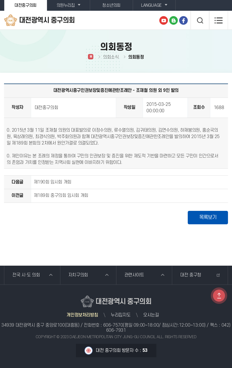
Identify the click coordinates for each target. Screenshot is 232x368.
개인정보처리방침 (82, 315)
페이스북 (183, 20)
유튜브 (163, 20)
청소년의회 (111, 5)
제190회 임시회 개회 (52, 182)
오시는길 (151, 315)
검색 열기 (199, 20)
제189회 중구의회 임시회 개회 (61, 195)
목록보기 (207, 217)
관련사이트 (134, 275)
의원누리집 (66, 5)
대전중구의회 (25, 5)
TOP (219, 296)
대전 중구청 (190, 275)
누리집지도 (120, 315)
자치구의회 (78, 275)
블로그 (173, 20)
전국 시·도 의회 (26, 275)
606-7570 (113, 325)
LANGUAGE (151, 5)
